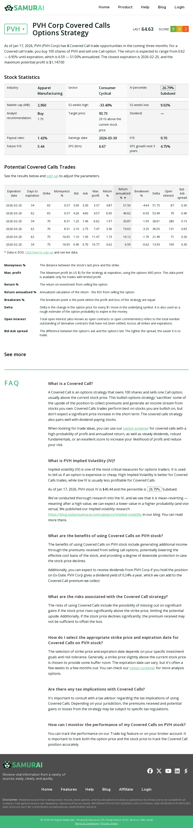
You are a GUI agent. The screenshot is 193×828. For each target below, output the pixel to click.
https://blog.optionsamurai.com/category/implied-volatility (95, 514)
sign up (52, 176)
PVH (13, 28)
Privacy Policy (109, 823)
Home (104, 7)
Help (145, 7)
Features (69, 789)
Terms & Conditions (87, 823)
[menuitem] (104, 7)
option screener (136, 428)
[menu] (141, 7)
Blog (162, 7)
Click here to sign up (39, 252)
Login (179, 7)
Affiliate (126, 789)
